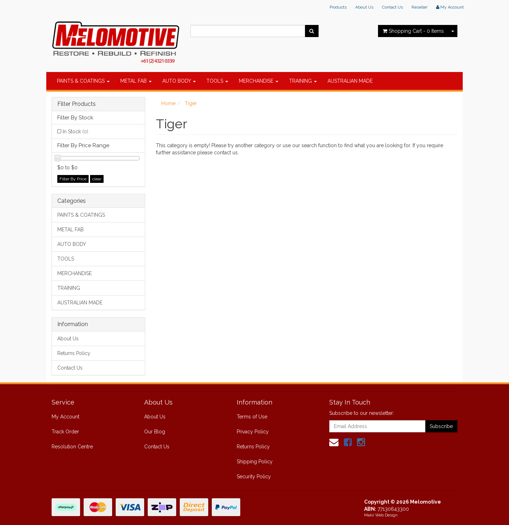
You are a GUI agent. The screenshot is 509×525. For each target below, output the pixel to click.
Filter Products (76, 104)
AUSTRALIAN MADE (350, 81)
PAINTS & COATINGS (83, 81)
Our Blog (154, 431)
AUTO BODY (179, 81)
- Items (413, 31)
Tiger (191, 103)
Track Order (65, 431)
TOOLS (217, 81)
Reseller (419, 7)
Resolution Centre (72, 446)
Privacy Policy (253, 431)
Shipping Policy (255, 461)
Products (338, 7)
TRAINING (303, 81)
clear (96, 178)
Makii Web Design (381, 515)
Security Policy (254, 476)
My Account (65, 417)
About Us (364, 7)
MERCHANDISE (258, 81)
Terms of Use (252, 417)
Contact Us (392, 7)
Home (168, 103)
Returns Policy (73, 353)
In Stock (75, 131)
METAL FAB (136, 81)
